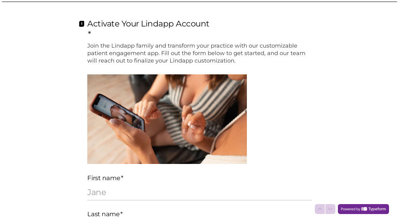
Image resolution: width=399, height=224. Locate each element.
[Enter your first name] (199, 192)
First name (105, 178)
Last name (105, 214)
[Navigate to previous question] (320, 209)
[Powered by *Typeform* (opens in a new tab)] (363, 209)
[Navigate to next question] (330, 209)
